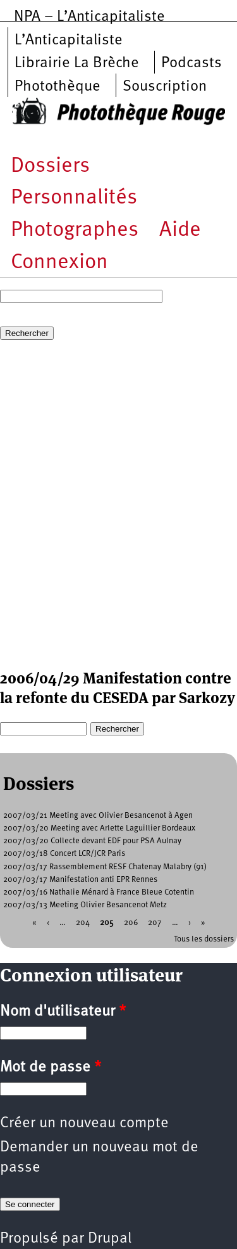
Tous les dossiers (204, 939)
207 (155, 922)
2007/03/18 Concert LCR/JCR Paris (64, 854)
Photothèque (57, 86)
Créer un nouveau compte (84, 1123)
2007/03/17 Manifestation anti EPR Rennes (80, 880)
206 (131, 922)
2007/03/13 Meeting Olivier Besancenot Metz (85, 905)
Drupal (109, 1238)
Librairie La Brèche (77, 63)
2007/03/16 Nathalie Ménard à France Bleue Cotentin (98, 892)
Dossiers (50, 166)
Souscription (165, 86)
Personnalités (74, 198)
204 (83, 922)
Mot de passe (50, 1067)
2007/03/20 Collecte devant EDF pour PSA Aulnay (92, 841)
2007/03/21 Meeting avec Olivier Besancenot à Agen (98, 816)
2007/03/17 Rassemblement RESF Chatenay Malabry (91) (105, 867)
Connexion (59, 262)
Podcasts (191, 63)
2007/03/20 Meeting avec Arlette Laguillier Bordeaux (99, 828)
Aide (180, 230)
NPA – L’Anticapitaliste (89, 17)
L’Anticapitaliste (69, 40)
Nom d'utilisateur (63, 1011)
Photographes (74, 230)
